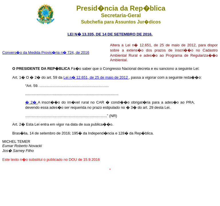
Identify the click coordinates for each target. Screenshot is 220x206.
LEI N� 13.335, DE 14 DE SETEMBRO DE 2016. (110, 34)
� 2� (31, 102)
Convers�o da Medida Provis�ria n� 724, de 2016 (45, 52)
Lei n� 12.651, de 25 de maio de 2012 (96, 77)
